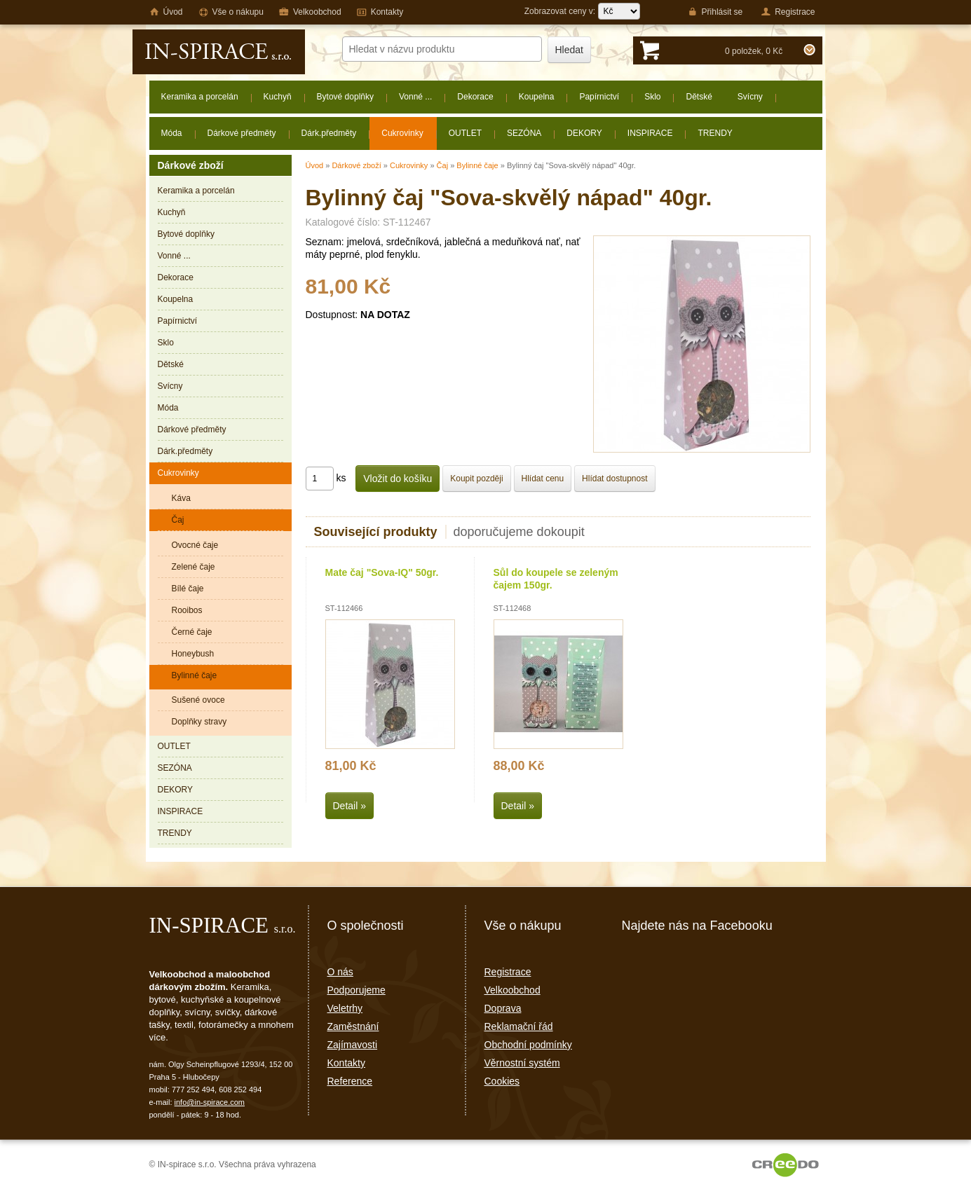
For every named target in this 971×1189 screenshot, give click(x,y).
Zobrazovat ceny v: (582, 11)
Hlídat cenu (543, 478)
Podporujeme (356, 990)
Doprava (503, 1008)
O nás (340, 971)
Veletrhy (345, 1008)
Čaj (443, 165)
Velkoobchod (512, 990)
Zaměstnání (353, 1026)
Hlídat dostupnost (614, 478)
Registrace (507, 971)
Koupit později (476, 478)
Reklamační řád (518, 1026)
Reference (350, 1081)
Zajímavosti (352, 1044)
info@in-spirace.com (210, 1102)
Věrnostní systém (522, 1062)
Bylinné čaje (477, 165)
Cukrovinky (409, 165)
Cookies (502, 1081)
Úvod (315, 165)
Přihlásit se (715, 12)
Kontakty (346, 1062)
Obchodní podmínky (528, 1044)
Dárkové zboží (356, 165)
